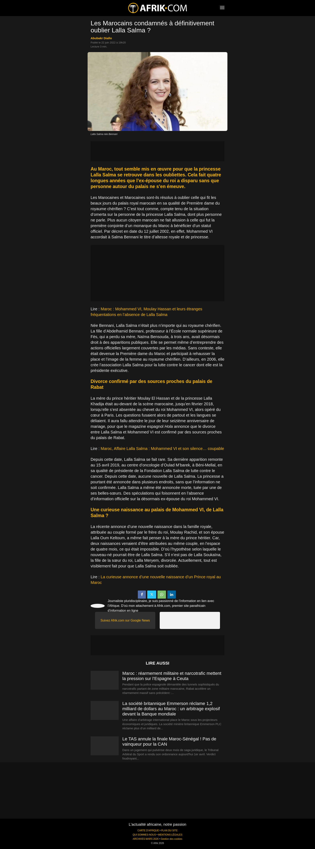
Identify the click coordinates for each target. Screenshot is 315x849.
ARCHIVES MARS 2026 (146, 839)
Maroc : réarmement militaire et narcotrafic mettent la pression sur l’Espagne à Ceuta (171, 676)
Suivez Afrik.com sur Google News (125, 620)
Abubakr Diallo (101, 38)
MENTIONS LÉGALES (170, 834)
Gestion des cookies (171, 839)
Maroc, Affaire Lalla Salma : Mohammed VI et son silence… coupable (162, 448)
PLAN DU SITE (169, 830)
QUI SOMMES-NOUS (144, 834)
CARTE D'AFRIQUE (148, 830)
